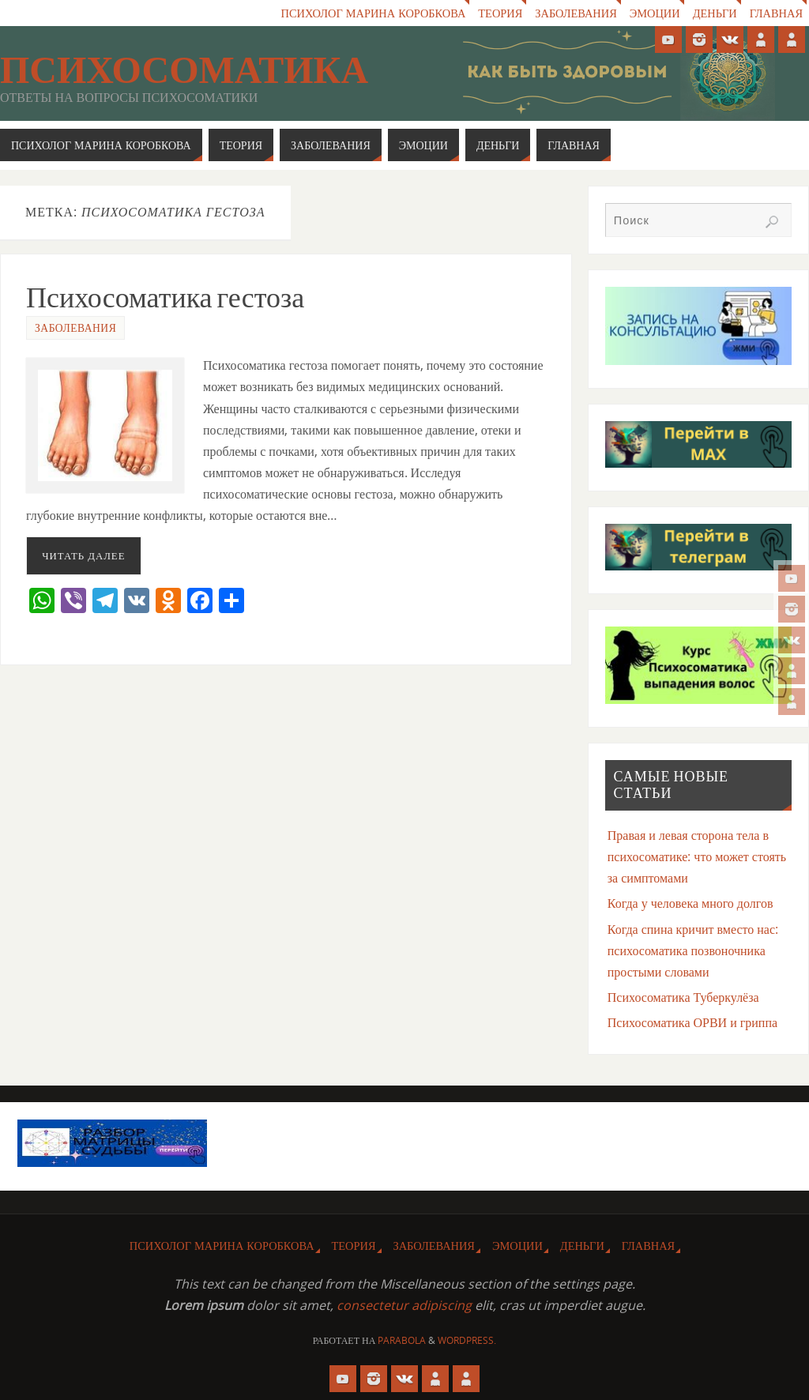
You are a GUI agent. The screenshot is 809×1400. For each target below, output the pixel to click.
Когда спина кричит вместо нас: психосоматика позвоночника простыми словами (693, 950)
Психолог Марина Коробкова (373, 13)
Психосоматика (184, 70)
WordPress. (467, 1340)
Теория (500, 13)
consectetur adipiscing (404, 1305)
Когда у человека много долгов (690, 903)
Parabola (402, 1340)
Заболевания (575, 13)
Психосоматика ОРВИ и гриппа (692, 1022)
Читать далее (83, 555)
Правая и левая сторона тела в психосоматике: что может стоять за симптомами (697, 856)
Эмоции (655, 13)
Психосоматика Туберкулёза (683, 997)
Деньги (715, 13)
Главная (776, 13)
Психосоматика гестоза (165, 297)
